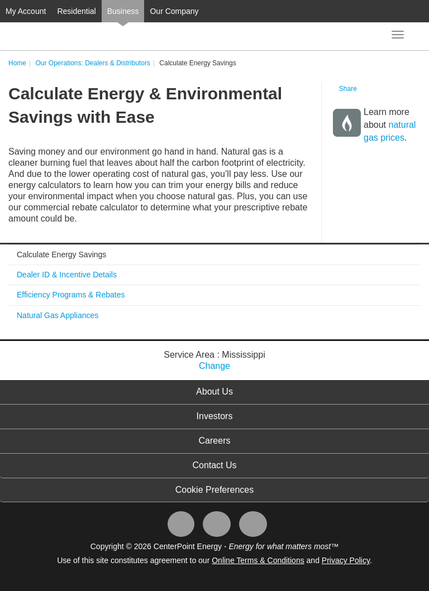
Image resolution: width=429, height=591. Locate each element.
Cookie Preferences (214, 489)
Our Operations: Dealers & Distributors (92, 63)
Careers (215, 440)
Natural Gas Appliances (57, 315)
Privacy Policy (346, 560)
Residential (76, 11)
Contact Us (214, 465)
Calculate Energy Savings (61, 254)
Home (17, 63)
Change (214, 366)
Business (123, 11)
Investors (215, 416)
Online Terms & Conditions (258, 560)
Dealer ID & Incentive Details (67, 274)
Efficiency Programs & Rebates (71, 294)
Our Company (174, 11)
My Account (26, 11)
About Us (214, 391)
